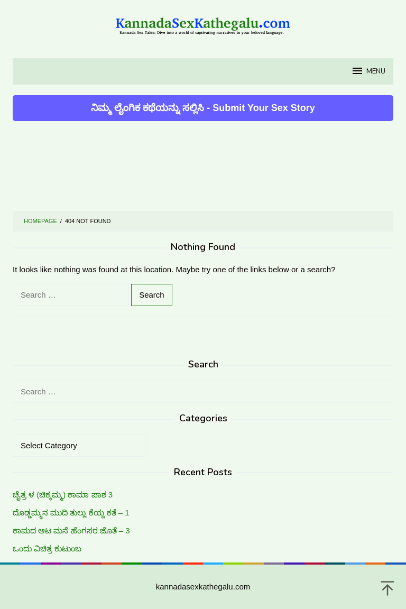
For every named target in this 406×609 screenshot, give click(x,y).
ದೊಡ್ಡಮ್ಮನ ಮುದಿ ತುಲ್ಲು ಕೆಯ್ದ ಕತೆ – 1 (71, 512)
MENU (368, 70)
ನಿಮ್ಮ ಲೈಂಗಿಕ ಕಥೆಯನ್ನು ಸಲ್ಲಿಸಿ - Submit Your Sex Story (203, 108)
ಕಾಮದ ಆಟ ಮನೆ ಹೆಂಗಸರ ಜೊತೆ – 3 (71, 530)
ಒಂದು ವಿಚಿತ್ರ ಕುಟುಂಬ (47, 548)
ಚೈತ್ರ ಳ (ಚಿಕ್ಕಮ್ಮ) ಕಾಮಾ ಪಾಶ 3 (63, 494)
